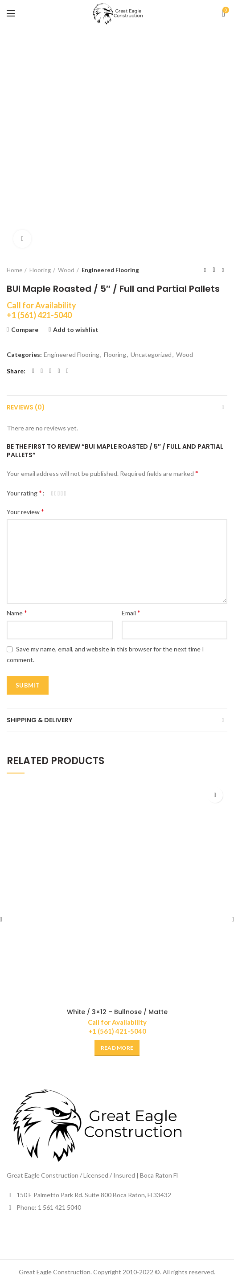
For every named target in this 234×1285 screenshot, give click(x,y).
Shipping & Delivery (39, 720)
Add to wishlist (76, 330)
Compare (24, 330)
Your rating (24, 492)
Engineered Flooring (110, 270)
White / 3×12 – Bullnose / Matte (117, 1012)
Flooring (40, 270)
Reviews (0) (26, 407)
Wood (66, 270)
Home (14, 270)
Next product (223, 269)
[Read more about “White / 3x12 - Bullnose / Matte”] (117, 1048)
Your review (25, 511)
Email (131, 612)
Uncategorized (151, 354)
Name (17, 612)
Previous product (205, 269)
